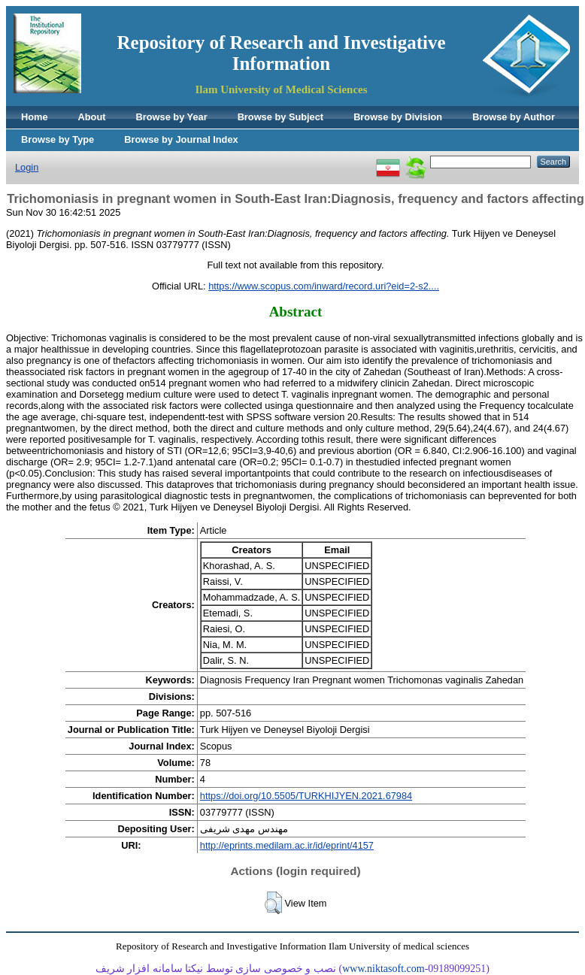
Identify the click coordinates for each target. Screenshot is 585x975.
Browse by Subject (281, 117)
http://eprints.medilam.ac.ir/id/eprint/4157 (287, 845)
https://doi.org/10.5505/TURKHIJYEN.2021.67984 (306, 795)
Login (26, 167)
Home (34, 117)
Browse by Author (513, 117)
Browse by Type (57, 139)
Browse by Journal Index (181, 139)
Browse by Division (397, 117)
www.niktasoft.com (383, 968)
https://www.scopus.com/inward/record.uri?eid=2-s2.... (323, 286)
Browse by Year (172, 117)
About (92, 117)
